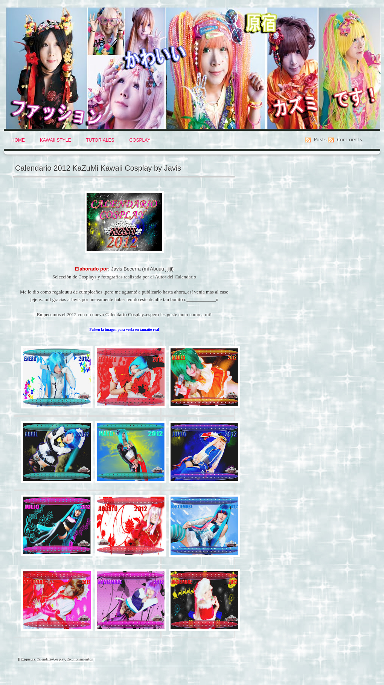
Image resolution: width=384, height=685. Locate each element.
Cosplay (140, 140)
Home (18, 140)
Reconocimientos (80, 659)
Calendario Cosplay (51, 659)
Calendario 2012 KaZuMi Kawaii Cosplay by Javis (98, 168)
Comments (349, 140)
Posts (320, 140)
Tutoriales (100, 140)
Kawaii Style (55, 140)
